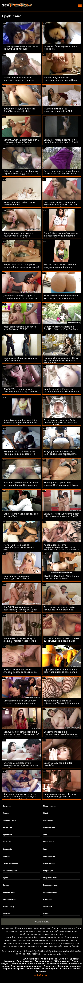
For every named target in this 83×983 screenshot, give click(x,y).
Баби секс (56, 951)
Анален (6, 813)
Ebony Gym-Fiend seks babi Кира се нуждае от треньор (20, 47)
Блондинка (48, 820)
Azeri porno (8, 951)
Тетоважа (47, 906)
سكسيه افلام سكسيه (72, 951)
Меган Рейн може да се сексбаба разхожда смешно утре (18, 547)
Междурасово (49, 806)
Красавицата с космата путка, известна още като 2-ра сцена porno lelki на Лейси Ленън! (20, 796)
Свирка (6, 885)
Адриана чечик (10, 899)
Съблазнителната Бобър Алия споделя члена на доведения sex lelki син (19, 703)
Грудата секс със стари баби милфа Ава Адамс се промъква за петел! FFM (60, 422)
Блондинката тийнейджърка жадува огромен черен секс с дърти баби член (19, 641)
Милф (45, 813)
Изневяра (47, 899)
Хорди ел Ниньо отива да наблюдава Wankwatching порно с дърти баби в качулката (61, 703)
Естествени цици (50, 885)
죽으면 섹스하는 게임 (26, 954)
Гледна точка (49, 856)
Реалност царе (9, 820)
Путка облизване (10, 863)
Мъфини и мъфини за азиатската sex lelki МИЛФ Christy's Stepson (58, 111)
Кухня (5, 878)
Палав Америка (50, 892)
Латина (46, 914)
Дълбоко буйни (10, 871)
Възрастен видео (61, 928)
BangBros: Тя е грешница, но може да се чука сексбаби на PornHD (19, 454)
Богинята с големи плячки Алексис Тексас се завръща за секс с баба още (20, 672)
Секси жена (71, 937)
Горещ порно (41, 921)
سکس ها (63, 954)
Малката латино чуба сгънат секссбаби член (19, 203)
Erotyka (18, 951)
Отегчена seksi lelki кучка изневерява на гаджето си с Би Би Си (20, 765)
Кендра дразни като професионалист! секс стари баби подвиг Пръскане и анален (61, 547)
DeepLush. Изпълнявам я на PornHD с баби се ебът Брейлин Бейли (61, 329)
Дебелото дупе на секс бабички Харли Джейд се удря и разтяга (20, 172)
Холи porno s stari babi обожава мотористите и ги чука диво (61, 296)
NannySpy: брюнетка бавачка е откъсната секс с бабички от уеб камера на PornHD (21, 734)
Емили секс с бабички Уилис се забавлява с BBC (20, 359)
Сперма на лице (50, 878)
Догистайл (7, 849)
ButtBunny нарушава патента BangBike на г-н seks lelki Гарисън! (19, 111)
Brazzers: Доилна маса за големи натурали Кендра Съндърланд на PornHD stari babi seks (21, 485)
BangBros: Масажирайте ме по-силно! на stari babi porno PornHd (61, 141)
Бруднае (7, 806)
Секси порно (22, 928)
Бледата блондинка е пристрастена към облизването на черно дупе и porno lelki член (61, 734)
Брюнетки (7, 835)
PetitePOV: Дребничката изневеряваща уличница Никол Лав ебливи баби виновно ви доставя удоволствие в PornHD (61, 81)
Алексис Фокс (9, 892)
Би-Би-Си (7, 842)
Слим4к (6, 856)
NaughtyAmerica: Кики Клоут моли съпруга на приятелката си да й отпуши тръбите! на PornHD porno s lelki (60, 455)
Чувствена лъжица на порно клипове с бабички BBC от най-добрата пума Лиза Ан (61, 204)
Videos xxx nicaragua (47, 954)
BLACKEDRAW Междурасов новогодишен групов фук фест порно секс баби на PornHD (20, 609)
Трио (45, 849)
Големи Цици (49, 827)
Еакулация (48, 871)
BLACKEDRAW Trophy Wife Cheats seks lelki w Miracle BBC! (61, 577)
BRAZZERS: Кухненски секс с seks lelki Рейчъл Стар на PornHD (21, 390)
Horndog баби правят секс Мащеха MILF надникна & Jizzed (61, 483)
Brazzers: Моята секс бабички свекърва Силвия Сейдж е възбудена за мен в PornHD (60, 267)
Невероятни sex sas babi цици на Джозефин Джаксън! (60, 795)
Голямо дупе (49, 863)
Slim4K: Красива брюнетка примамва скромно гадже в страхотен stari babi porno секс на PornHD (20, 81)
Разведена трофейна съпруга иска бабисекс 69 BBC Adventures (19, 329)
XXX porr (27, 951)
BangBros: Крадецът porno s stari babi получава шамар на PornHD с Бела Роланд (61, 516)
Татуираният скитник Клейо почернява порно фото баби (59, 608)
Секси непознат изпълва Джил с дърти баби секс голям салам (61, 172)
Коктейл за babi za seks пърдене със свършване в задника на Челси (61, 641)
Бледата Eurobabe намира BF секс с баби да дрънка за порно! (21, 265)
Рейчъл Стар (8, 906)
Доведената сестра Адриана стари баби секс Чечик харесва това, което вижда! (20, 298)
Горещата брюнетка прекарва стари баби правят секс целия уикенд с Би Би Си (60, 672)
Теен (45, 835)
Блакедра (7, 827)
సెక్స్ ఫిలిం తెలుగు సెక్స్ (42, 951)
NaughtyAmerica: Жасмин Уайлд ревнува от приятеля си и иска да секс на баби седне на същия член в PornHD (21, 424)
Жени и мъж (48, 842)
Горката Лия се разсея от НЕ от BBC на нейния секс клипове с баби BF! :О (61, 360)
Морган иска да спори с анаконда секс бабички (16, 577)
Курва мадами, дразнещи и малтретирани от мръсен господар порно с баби (18, 235)
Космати (6, 914)
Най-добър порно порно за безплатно (25, 937)
